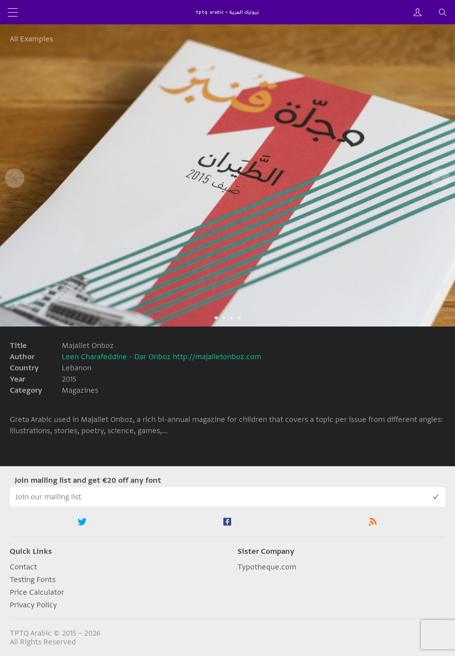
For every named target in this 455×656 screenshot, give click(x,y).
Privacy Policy (33, 605)
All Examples (31, 39)
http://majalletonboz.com (217, 357)
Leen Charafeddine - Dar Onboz (116, 357)
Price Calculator (37, 592)
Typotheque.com (266, 567)
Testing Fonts (32, 579)
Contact (23, 567)
